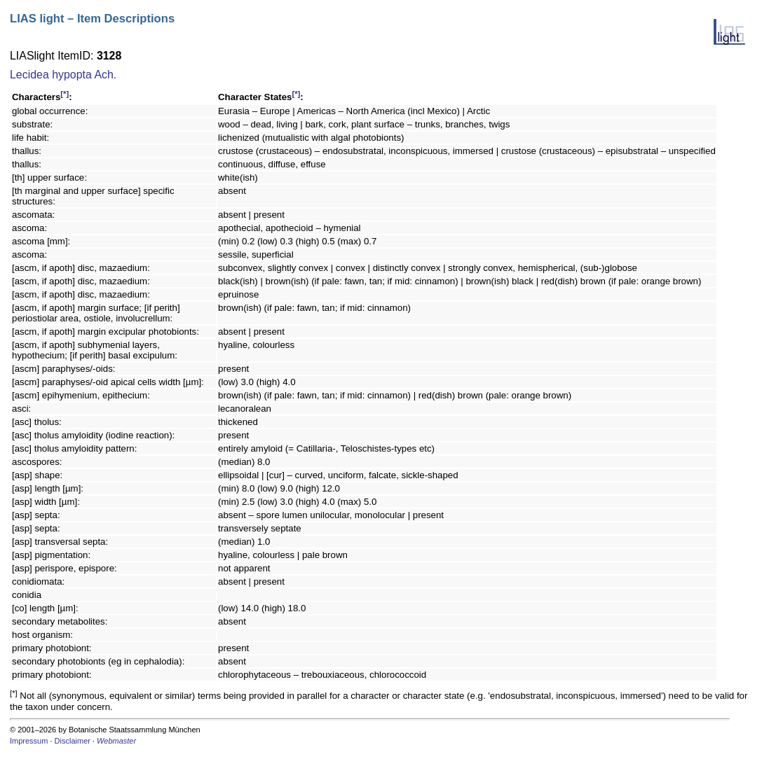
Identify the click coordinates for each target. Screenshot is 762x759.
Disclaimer (72, 741)
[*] (64, 94)
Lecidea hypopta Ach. (63, 75)
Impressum (29, 741)
